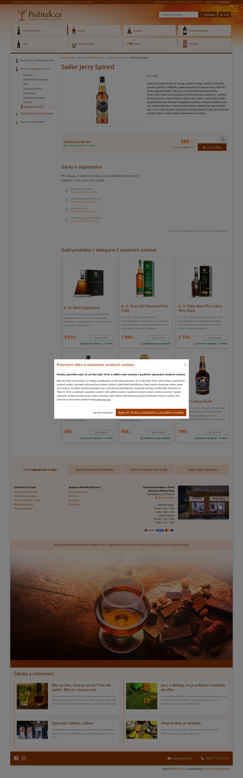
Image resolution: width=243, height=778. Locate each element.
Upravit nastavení (103, 412)
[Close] (185, 364)
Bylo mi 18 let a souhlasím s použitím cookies (151, 412)
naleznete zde (103, 399)
